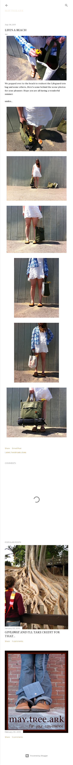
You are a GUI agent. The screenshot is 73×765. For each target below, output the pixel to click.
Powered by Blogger (36, 756)
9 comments (17, 641)
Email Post (16, 448)
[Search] (66, 5)
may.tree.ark (14, 10)
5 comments (17, 737)
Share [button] (7, 448)
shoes (23, 452)
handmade (16, 452)
